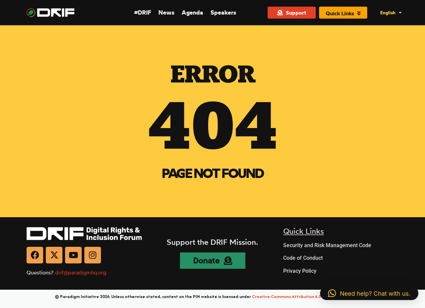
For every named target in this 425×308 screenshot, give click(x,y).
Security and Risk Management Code (327, 245)
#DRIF (142, 12)
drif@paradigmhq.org (80, 272)
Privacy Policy (299, 271)
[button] (369, 293)
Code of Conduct (303, 258)
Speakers (223, 12)
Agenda (192, 12)
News (166, 12)
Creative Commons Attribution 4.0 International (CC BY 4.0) (311, 296)
